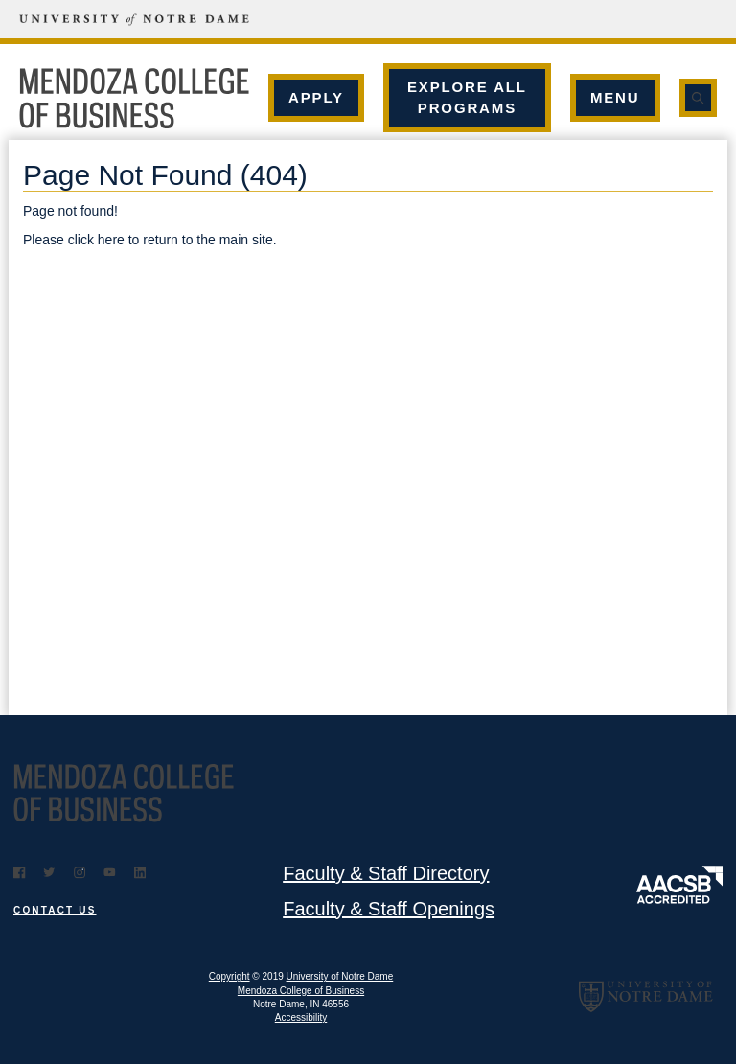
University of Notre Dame (340, 976)
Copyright (229, 976)
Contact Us (55, 910)
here (111, 239)
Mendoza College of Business (301, 990)
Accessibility (301, 1017)
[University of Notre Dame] (115, 19)
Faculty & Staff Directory (386, 873)
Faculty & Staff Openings (388, 908)
